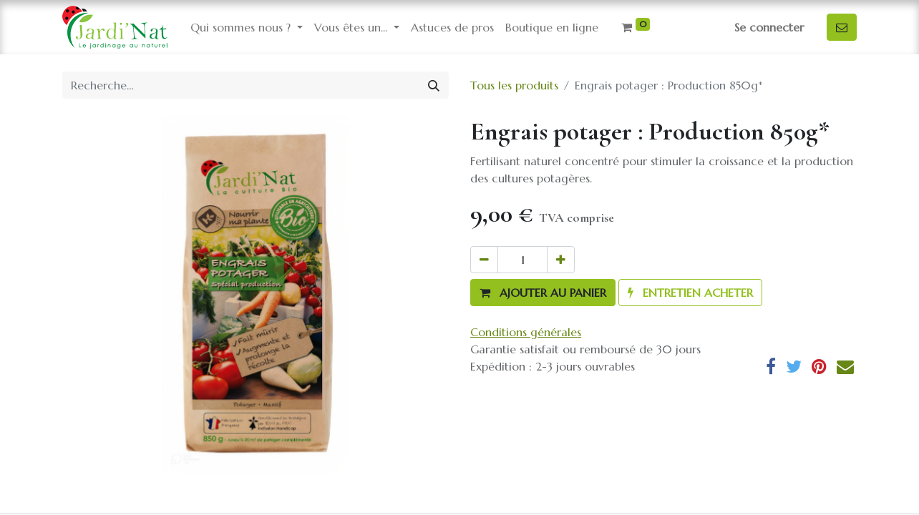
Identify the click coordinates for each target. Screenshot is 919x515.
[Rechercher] (434, 85)
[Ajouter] (561, 259)
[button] (543, 292)
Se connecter (769, 27)
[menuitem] (452, 27)
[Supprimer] (484, 259)
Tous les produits (514, 85)
